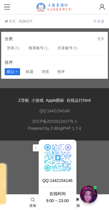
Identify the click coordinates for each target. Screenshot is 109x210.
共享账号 (65, 48)
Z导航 (23, 100)
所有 (11, 48)
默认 (12, 71)
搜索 (32, 203)
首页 (10, 21)
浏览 (45, 71)
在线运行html (78, 100)
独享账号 (36, 48)
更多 (100, 39)
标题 (29, 71)
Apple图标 (55, 100)
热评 (61, 71)
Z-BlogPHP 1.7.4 (66, 128)
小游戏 (37, 100)
